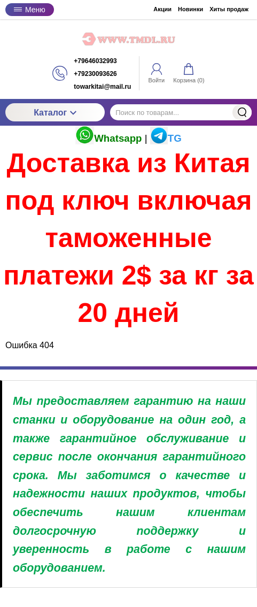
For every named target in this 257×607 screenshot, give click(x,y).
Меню (29, 9)
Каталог (55, 112)
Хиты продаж (228, 9)
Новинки (190, 9)
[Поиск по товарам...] (181, 112)
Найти (242, 112)
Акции (162, 9)
